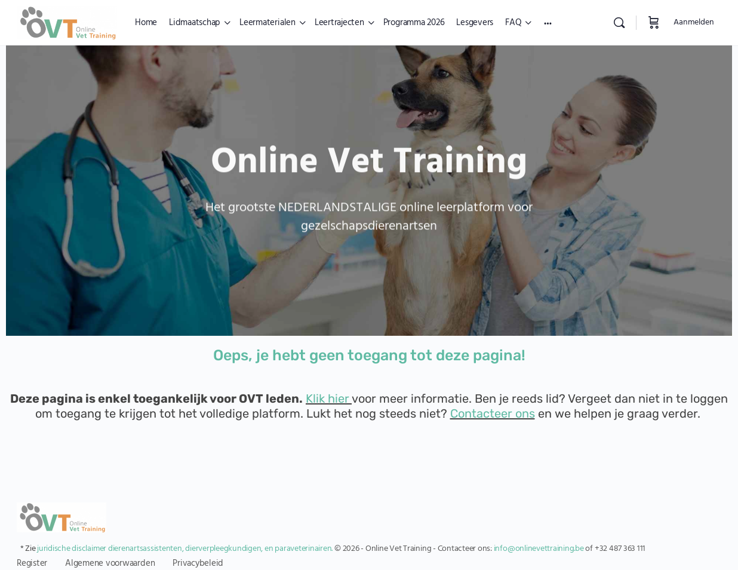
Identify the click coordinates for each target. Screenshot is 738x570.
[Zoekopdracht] (619, 23)
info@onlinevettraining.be (539, 549)
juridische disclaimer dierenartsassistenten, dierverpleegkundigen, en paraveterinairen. (185, 549)
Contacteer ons (492, 413)
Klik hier (327, 398)
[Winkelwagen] (654, 22)
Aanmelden (694, 22)
